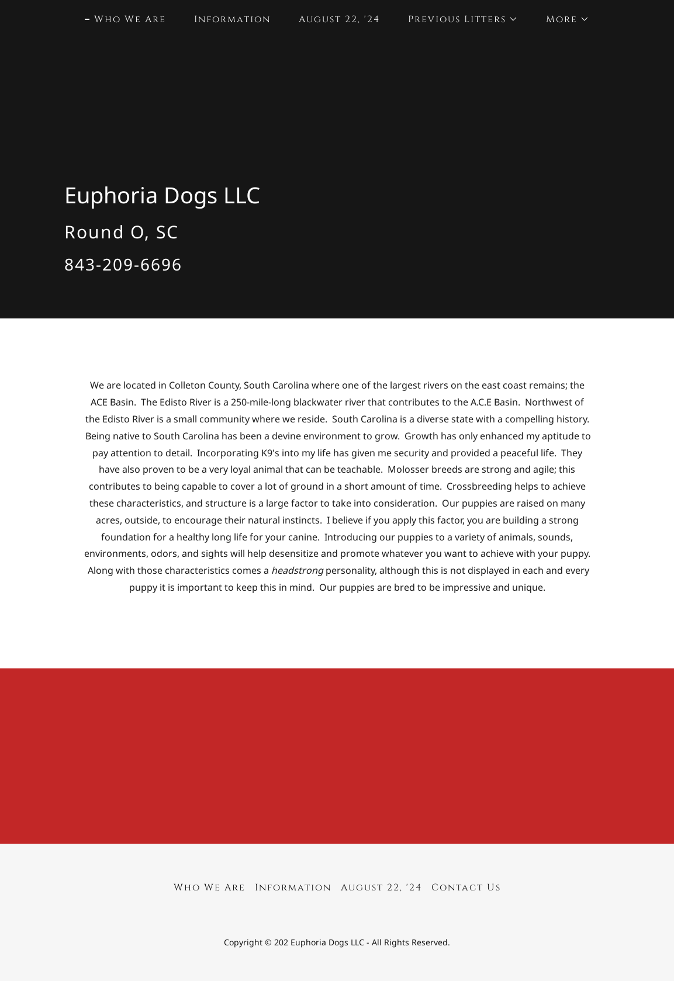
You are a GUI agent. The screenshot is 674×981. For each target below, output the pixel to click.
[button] (458, 19)
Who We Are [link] (130, 19)
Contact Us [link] (466, 887)
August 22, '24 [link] (339, 19)
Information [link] (232, 19)
